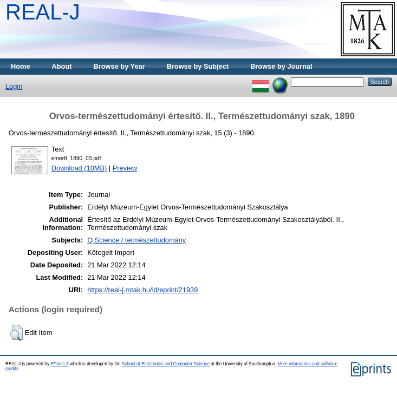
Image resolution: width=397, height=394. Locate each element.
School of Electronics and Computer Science (166, 364)
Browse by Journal (281, 66)
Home (20, 66)
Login (13, 86)
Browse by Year (119, 66)
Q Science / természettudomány (136, 240)
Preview (125, 168)
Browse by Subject (198, 66)
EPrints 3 (59, 364)
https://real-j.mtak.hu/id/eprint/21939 (142, 290)
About (62, 66)
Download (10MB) (79, 168)
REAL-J (42, 12)
